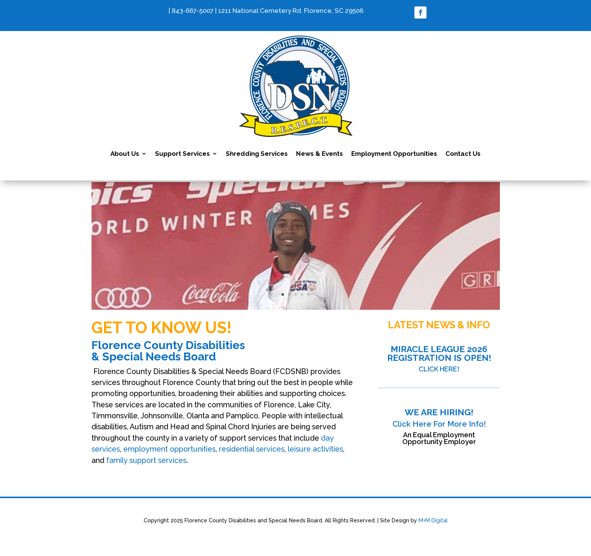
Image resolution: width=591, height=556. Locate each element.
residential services (251, 449)
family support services (146, 460)
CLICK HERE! (439, 369)
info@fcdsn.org (143, 10)
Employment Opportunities (394, 153)
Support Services (182, 153)
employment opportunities (169, 449)
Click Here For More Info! (439, 424)
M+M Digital (433, 520)
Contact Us (463, 153)
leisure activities (315, 449)
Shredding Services (257, 153)
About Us (124, 153)
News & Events (319, 153)
